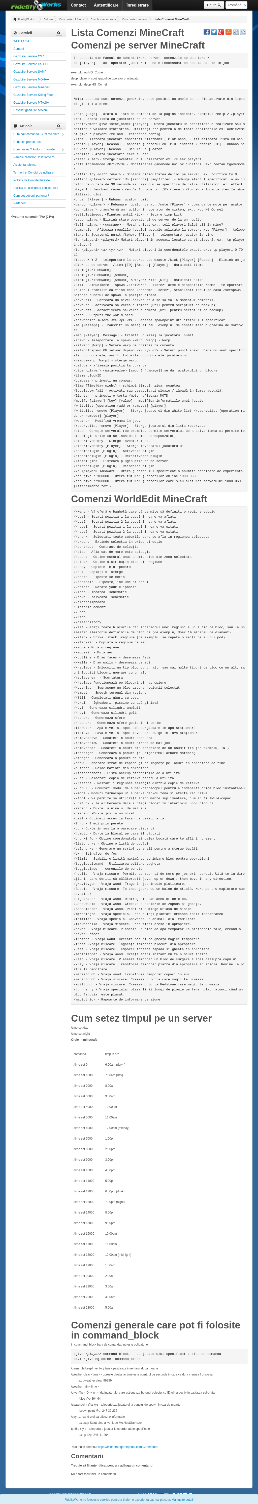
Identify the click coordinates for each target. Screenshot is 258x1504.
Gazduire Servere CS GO (30, 64)
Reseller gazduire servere (30, 110)
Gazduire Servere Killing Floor (33, 95)
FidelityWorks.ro (25, 19)
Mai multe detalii (183, 1499)
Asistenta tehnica (24, 164)
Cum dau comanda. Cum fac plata (36, 134)
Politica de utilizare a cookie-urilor (35, 188)
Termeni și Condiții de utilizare (33, 172)
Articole (48, 19)
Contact (78, 5)
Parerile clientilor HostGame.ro (33, 157)
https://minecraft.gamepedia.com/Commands (128, 1447)
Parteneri (19, 203)
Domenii (18, 49)
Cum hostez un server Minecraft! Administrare (134, 19)
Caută (214, 5)
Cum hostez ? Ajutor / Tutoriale (71, 19)
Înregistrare (137, 5)
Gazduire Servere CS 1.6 (30, 56)
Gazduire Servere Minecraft (31, 87)
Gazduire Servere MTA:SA (31, 102)
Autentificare (106, 5)
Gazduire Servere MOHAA (31, 79)
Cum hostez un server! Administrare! (103, 19)
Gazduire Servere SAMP (29, 71)
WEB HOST (21, 41)
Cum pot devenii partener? (31, 195)
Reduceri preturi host (27, 142)
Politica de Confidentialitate (31, 180)
